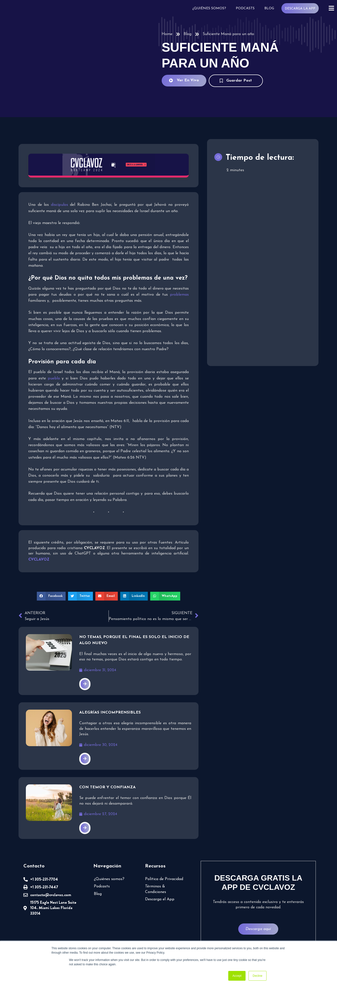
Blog (270, 8)
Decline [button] (257, 976)
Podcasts (246, 8)
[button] (53, 596)
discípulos (60, 205)
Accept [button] (236, 976)
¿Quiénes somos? (211, 8)
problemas (179, 295)
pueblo (53, 378)
